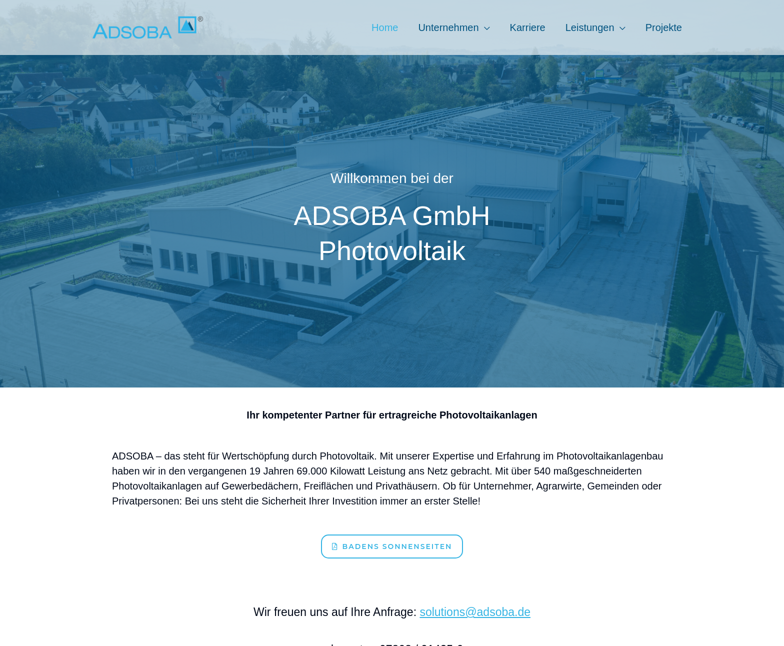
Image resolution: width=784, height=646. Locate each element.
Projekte (664, 27)
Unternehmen (448, 27)
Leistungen (590, 27)
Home (385, 27)
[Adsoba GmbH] (148, 26)
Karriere (528, 27)
